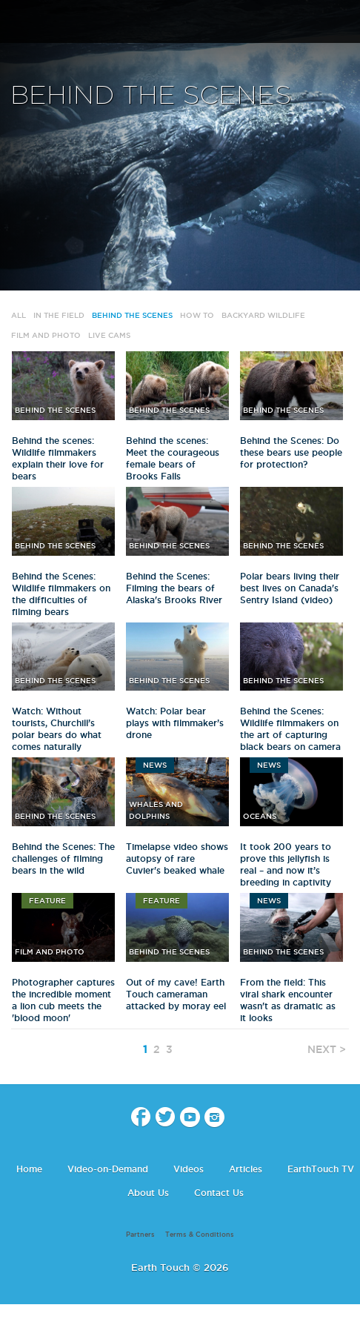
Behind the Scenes (132, 315)
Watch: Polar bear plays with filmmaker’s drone (175, 723)
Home (29, 1169)
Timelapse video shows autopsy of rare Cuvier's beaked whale (177, 858)
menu (17, 22)
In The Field (58, 315)
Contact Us (219, 1193)
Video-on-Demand (107, 1169)
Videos (188, 1169)
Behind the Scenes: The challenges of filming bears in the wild (63, 858)
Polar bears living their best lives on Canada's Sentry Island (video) (289, 588)
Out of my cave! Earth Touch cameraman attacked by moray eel (176, 994)
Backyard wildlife (263, 315)
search (343, 23)
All (18, 315)
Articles (245, 1169)
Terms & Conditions (199, 1234)
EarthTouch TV (320, 1169)
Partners (140, 1234)
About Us (148, 1193)
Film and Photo (46, 335)
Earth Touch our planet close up (180, 23)
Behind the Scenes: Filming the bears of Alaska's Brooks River (174, 588)
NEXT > (326, 1049)
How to (197, 315)
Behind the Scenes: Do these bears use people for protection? (291, 452)
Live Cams (109, 335)
